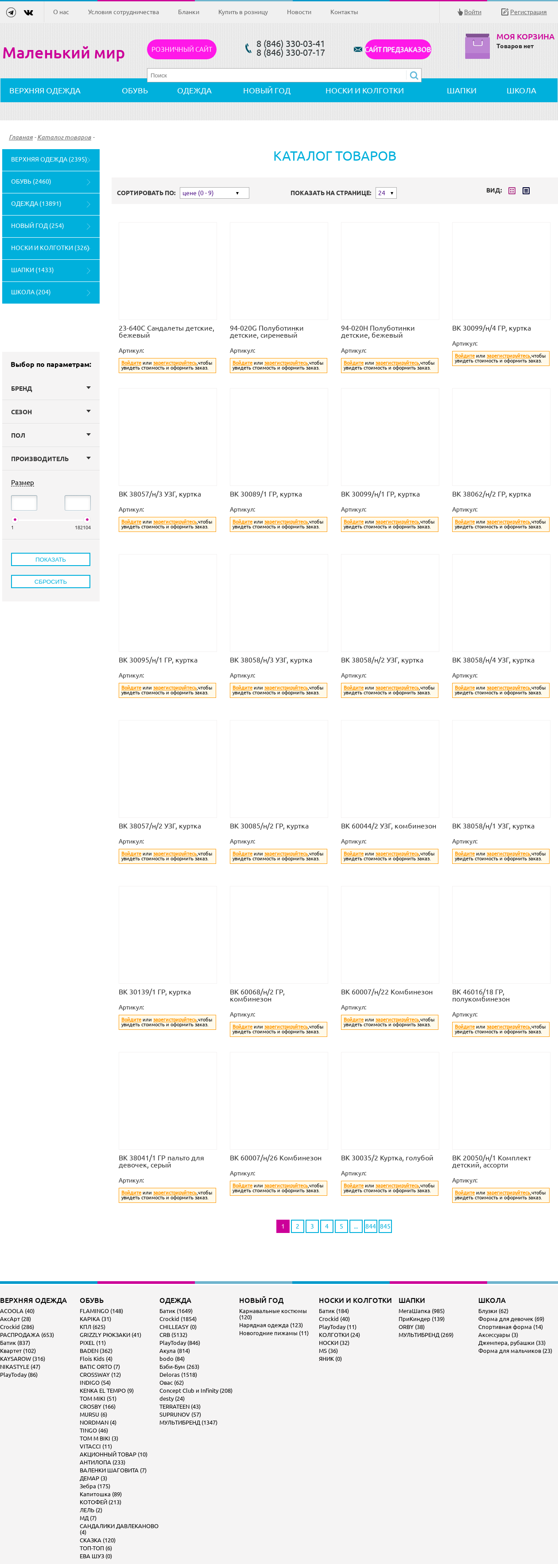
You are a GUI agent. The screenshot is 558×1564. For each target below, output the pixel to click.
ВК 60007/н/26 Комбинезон (276, 1158)
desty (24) (172, 1398)
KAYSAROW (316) (22, 1359)
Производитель (51, 459)
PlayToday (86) (19, 1374)
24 (381, 192)
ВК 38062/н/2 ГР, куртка (491, 494)
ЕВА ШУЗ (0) (96, 1556)
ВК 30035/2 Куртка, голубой (387, 1158)
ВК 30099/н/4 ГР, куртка (491, 328)
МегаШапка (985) (422, 1311)
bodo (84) (172, 1359)
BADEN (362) (96, 1351)
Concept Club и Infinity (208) (195, 1390)
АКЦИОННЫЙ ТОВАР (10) (113, 1454)
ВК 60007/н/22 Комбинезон (387, 992)
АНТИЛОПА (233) (102, 1462)
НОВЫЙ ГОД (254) (37, 225)
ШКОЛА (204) (31, 292)
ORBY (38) (412, 1327)
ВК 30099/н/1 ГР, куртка (380, 494)
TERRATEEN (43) (180, 1406)
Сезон (51, 412)
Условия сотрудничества (123, 11)
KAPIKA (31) (95, 1319)
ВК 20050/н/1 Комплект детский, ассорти (491, 1161)
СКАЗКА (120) (98, 1540)
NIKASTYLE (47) (20, 1367)
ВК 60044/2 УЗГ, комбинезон (388, 826)
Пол (51, 435)
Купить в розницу (243, 11)
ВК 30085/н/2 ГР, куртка (269, 826)
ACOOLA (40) (17, 1311)
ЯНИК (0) (330, 1359)
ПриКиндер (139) (422, 1319)
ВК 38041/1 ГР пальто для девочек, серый (161, 1161)
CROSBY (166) (98, 1406)
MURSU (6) (93, 1414)
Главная (21, 137)
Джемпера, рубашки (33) (512, 1343)
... (356, 1226)
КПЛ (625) (92, 1327)
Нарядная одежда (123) (271, 1325)
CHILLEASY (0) (178, 1327)
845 (385, 1226)
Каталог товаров (64, 137)
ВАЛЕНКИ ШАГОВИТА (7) (113, 1470)
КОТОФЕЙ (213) (100, 1502)
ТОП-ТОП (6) (96, 1548)
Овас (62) (171, 1382)
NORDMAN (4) (98, 1422)
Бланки (188, 11)
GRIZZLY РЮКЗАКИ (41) (110, 1335)
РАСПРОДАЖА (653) (27, 1335)
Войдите (131, 363)
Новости (299, 11)
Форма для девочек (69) (511, 1319)
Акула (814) (174, 1351)
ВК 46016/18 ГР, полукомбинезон (481, 995)
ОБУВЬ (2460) (31, 181)
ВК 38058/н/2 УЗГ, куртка (382, 660)
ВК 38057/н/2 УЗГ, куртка (160, 826)
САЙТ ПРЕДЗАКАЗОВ (398, 49)
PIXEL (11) (93, 1343)
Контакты (344, 11)
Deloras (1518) (178, 1374)
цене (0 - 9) (198, 192)
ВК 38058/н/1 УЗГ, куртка (493, 826)
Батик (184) (334, 1311)
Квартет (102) (18, 1351)
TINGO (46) (94, 1430)
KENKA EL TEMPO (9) (107, 1390)
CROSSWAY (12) (100, 1374)
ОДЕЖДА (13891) (36, 203)
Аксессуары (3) (498, 1335)
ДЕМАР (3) (93, 1478)
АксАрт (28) (15, 1319)
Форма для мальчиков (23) (515, 1351)
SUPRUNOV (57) (180, 1414)
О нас (61, 11)
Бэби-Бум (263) (179, 1367)
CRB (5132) (173, 1335)
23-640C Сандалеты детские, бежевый (166, 331)
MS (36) (328, 1351)
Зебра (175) (95, 1486)
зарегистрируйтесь (175, 363)
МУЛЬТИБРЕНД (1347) (188, 1422)
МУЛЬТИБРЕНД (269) (426, 1335)
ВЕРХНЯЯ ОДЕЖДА (45, 90)
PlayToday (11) (337, 1327)
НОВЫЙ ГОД (267, 90)
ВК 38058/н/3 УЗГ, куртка (271, 660)
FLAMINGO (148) (101, 1311)
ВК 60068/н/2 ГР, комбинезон (257, 995)
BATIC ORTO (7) (100, 1367)
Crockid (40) (334, 1319)
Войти (472, 11)
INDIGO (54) (95, 1382)
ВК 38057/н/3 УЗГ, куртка (160, 494)
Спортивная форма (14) (510, 1327)
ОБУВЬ (135, 90)
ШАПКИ (462, 90)
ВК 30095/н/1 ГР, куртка (158, 660)
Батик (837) (15, 1343)
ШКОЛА (521, 90)
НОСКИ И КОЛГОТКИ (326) (50, 247)
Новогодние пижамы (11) (274, 1333)
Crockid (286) (17, 1327)
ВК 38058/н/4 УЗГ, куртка (493, 660)
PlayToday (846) (179, 1343)
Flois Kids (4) (96, 1359)
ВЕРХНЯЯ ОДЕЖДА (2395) (49, 159)
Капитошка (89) (101, 1494)
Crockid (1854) (178, 1319)
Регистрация (528, 11)
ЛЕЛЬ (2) (91, 1510)
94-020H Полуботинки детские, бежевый (378, 331)
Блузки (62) (493, 1311)
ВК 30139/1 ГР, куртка (155, 992)
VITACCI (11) (96, 1446)
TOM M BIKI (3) (99, 1438)
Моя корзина (525, 36)
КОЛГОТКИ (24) (339, 1335)
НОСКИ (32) (334, 1343)
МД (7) (88, 1518)
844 (370, 1226)
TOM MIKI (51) (98, 1398)
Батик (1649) (176, 1311)
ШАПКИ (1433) (32, 270)
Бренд (51, 388)
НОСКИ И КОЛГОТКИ (365, 90)
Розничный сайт (181, 49)
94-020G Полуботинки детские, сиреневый (267, 331)
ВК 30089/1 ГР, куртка (266, 494)
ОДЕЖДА (194, 90)
